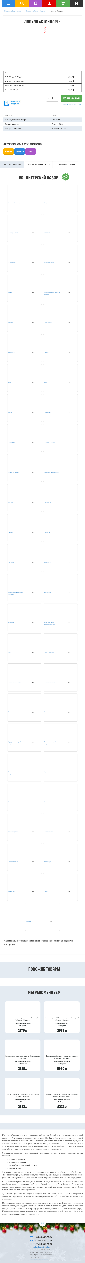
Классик (8, 151)
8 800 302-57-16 (44, 1237)
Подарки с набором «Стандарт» (36, 11)
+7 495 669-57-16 (43, 1240)
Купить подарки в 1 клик (72, 104)
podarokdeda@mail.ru (41, 1247)
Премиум (20, 151)
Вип (30, 151)
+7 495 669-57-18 (43, 1244)
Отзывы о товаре (65, 164)
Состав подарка (12, 164)
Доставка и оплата (39, 164)
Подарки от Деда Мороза (12, 11)
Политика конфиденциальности (39, 1259)
